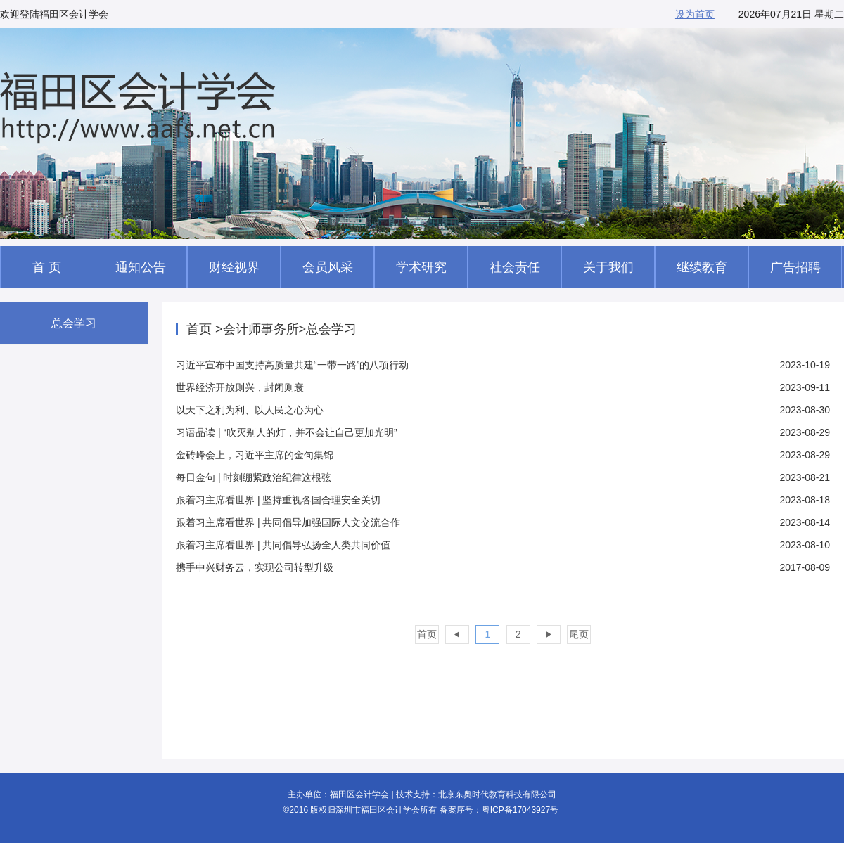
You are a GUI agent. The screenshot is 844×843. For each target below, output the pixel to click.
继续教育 (702, 267)
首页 (200, 329)
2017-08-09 (503, 567)
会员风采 (327, 267)
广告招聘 (795, 267)
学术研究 (421, 267)
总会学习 (73, 323)
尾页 (579, 634)
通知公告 (140, 267)
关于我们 (608, 267)
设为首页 (695, 14)
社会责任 (515, 267)
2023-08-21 (503, 477)
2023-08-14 (503, 522)
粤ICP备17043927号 (520, 810)
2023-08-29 (503, 432)
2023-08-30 (503, 410)
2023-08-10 (503, 545)
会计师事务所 (261, 329)
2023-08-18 (503, 500)
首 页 (46, 267)
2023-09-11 (503, 387)
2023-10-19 (503, 365)
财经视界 (234, 267)
